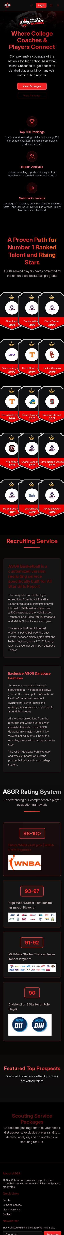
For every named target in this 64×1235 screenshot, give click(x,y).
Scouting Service (12, 1204)
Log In (41, 5)
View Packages (32, 86)
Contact (7, 1214)
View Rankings (32, 95)
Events (6, 1200)
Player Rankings (12, 1209)
